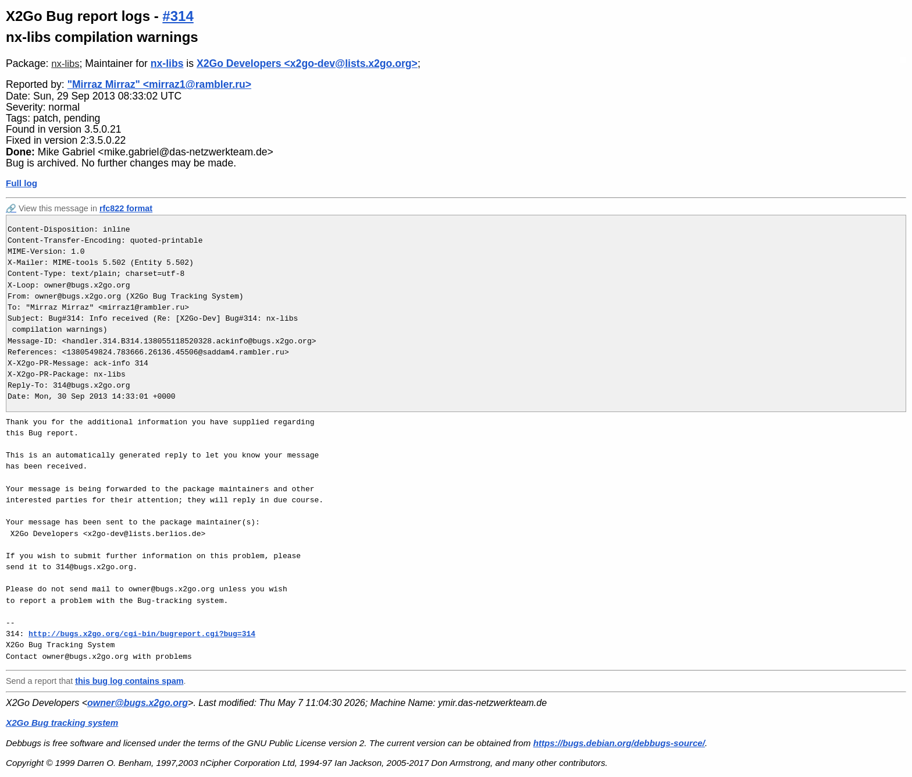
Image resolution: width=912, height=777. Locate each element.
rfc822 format (125, 208)
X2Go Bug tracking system (62, 723)
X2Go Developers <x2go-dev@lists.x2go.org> (307, 63)
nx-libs (65, 63)
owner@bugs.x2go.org (137, 703)
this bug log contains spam (129, 681)
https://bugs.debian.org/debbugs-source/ (619, 743)
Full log (21, 183)
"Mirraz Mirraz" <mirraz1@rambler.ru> (159, 84)
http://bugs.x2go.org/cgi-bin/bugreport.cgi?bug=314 (141, 634)
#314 (177, 16)
